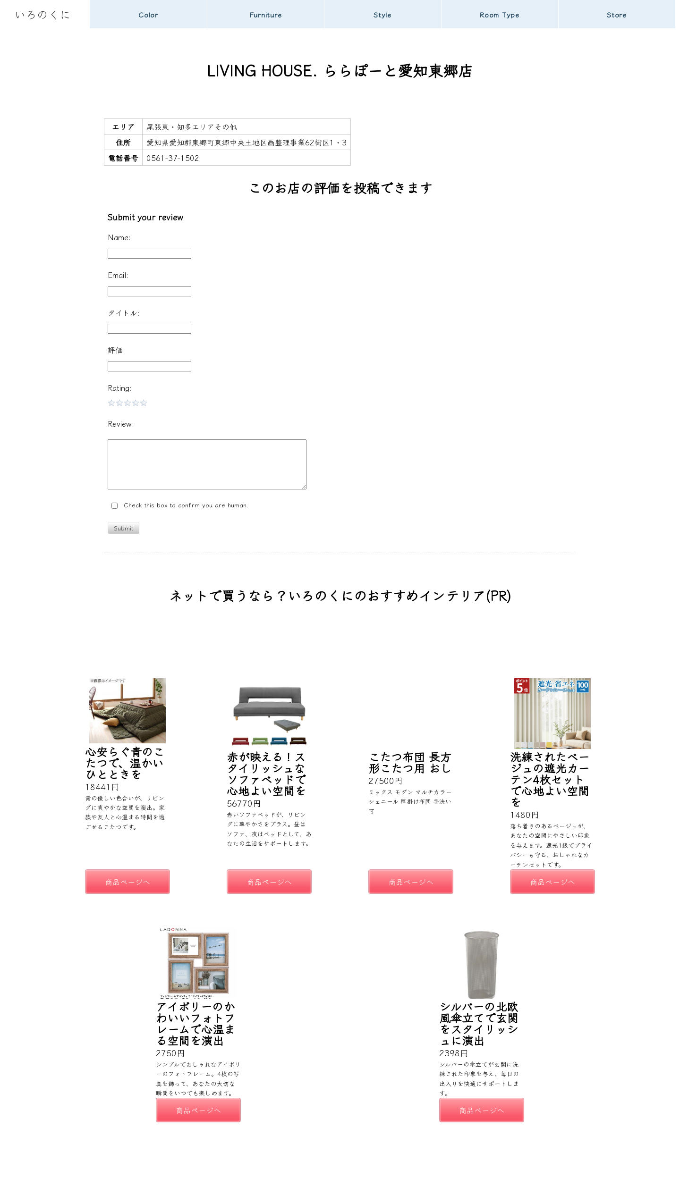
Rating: (120, 387)
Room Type (499, 14)
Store (617, 14)
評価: (116, 349)
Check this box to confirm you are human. (180, 505)
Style (382, 14)
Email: (118, 274)
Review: (121, 423)
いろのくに (42, 14)
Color (148, 14)
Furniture (265, 14)
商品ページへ (127, 881)
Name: (119, 237)
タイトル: (124, 312)
